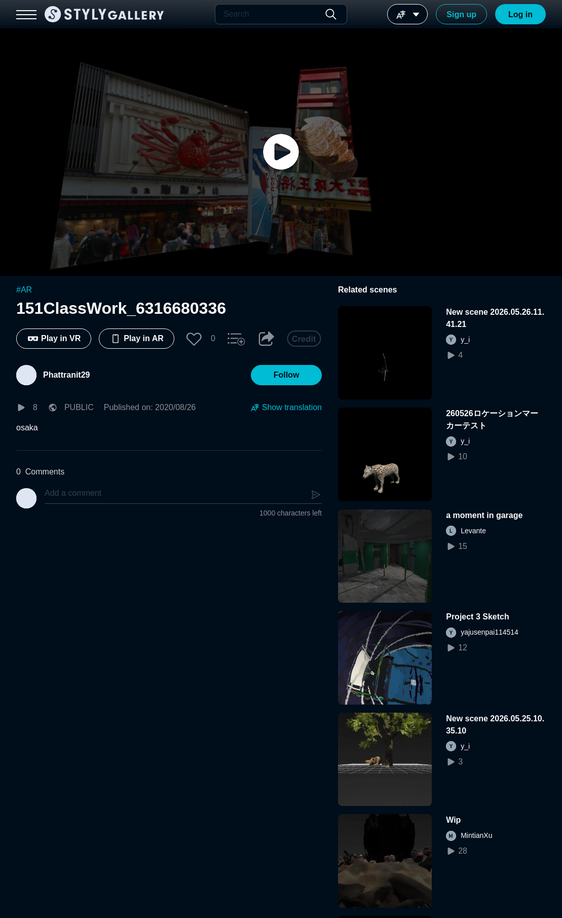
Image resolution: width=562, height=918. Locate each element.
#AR (24, 289)
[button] (194, 338)
